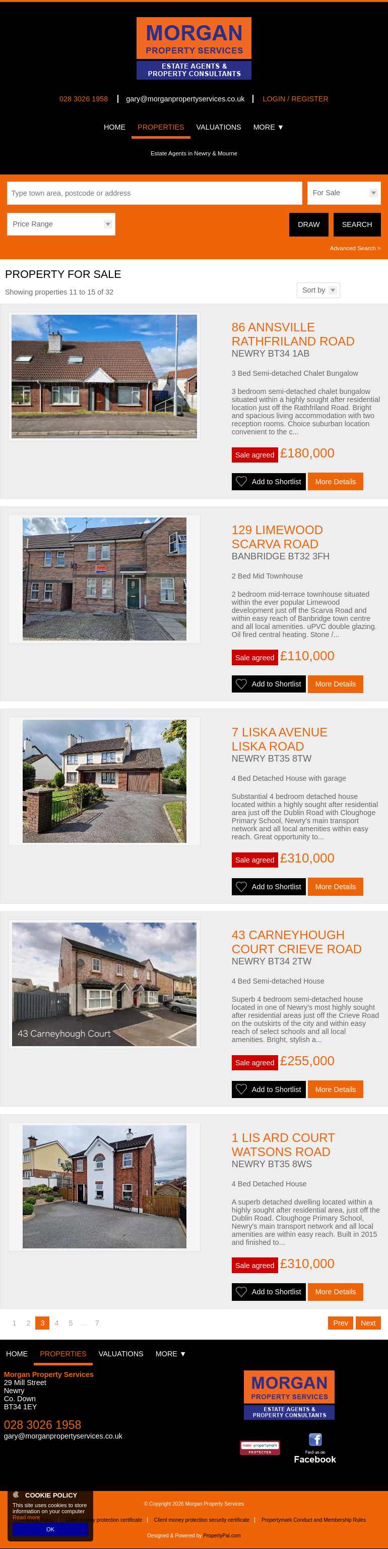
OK (50, 1529)
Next (368, 1324)
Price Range (32, 224)
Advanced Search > (355, 248)
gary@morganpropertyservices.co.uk (185, 99)
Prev (340, 1324)
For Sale (326, 193)
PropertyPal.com (222, 1536)
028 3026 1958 (83, 99)
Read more (26, 1517)
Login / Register (296, 99)
